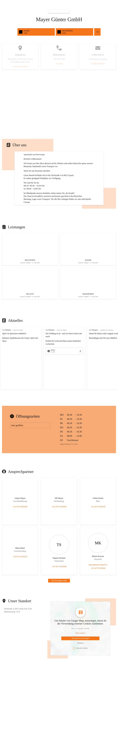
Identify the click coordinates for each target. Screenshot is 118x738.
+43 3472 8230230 (98, 530)
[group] (59, 381)
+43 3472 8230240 (59, 590)
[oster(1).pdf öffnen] (62, 375)
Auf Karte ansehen (20, 66)
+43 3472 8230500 (20, 530)
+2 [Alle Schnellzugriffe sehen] (97, 32)
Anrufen (59, 64)
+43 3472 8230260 (98, 592)
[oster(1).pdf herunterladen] (80, 375)
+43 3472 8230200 (59, 530)
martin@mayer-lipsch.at (98, 588)
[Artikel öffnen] (30, 270)
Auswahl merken (80, 672)
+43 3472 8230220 (20, 580)
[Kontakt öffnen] (20, 522)
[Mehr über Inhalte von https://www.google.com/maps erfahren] (80, 657)
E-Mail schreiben (98, 64)
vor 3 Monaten (6, 353)
